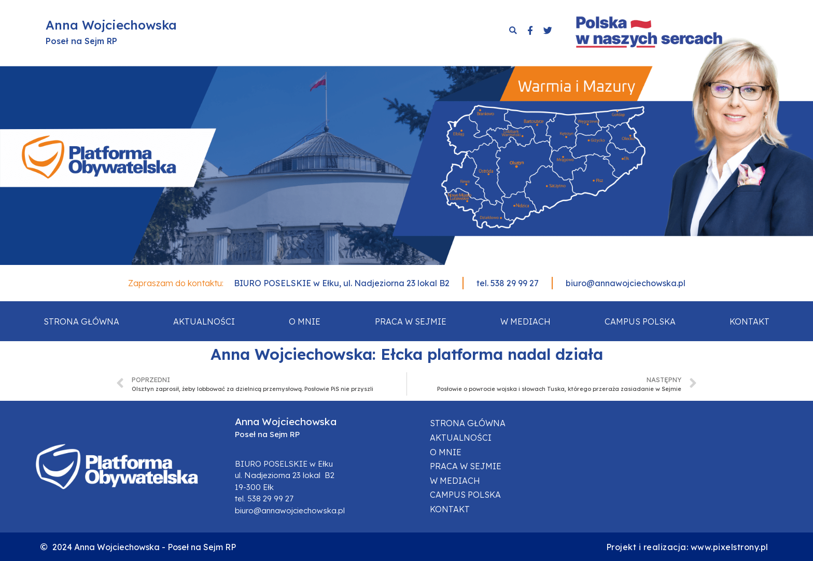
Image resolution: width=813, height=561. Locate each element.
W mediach (525, 321)
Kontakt (749, 321)
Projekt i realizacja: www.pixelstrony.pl (687, 547)
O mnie (304, 321)
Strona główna (81, 321)
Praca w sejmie (410, 321)
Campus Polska (640, 321)
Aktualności (204, 321)
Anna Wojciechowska (111, 25)
